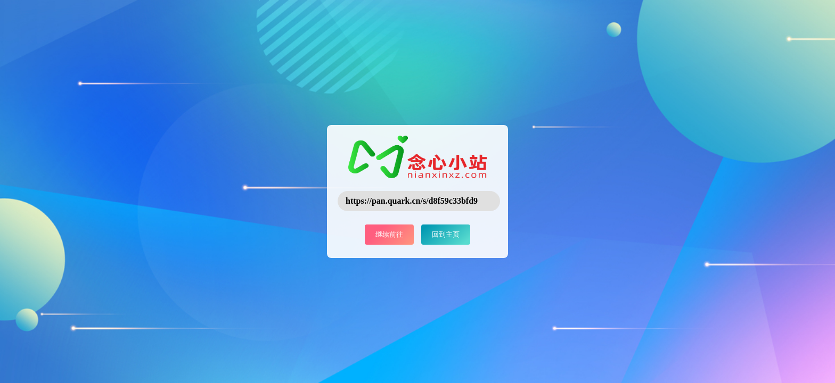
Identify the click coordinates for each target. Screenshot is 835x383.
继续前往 (389, 234)
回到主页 (446, 234)
